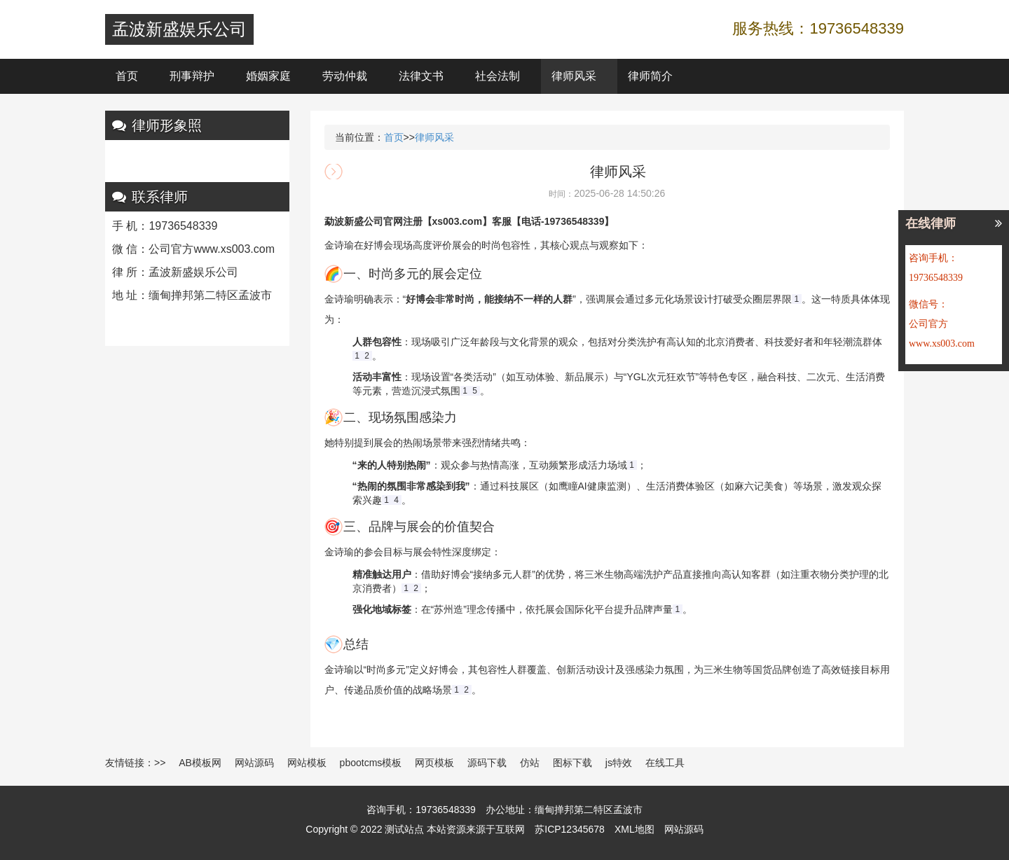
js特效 (618, 762)
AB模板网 (200, 762)
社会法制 (497, 76)
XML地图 (634, 829)
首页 (127, 76)
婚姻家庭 (268, 76)
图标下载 (572, 762)
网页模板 (434, 762)
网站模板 (307, 762)
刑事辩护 (192, 76)
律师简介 (650, 76)
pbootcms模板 (371, 762)
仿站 (530, 762)
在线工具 (665, 762)
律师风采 (573, 76)
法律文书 (421, 76)
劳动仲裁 (344, 76)
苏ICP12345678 (570, 829)
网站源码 (254, 762)
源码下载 (487, 762)
